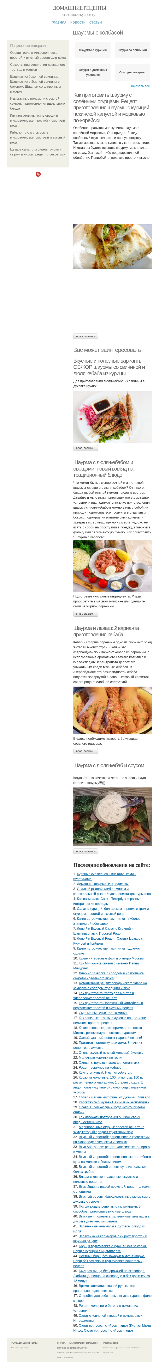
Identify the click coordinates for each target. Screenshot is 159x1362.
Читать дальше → (86, 336)
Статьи (95, 22)
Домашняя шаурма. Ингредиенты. (103, 884)
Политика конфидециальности (72, 1348)
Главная (58, 22)
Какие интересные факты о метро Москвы (111, 958)
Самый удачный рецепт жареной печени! (110, 1037)
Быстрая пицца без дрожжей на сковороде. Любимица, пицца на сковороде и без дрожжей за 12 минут (111, 1276)
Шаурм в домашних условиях (93, 72)
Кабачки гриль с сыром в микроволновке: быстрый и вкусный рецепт (37, 137)
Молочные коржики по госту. (100, 1057)
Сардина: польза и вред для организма (109, 1062)
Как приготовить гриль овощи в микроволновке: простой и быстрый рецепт (37, 120)
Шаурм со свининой (132, 50)
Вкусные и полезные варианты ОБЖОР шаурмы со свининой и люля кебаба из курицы (109, 367)
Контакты (61, 1343)
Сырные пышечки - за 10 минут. (103, 1013)
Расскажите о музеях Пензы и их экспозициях (114, 1102)
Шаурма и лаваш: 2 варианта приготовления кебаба (106, 631)
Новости (78, 22)
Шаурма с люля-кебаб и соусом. (109, 765)
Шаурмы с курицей (93, 50)
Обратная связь (110, 1343)
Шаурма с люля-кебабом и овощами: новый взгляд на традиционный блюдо (103, 468)
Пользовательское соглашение (83, 1343)
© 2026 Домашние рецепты (24, 1343)
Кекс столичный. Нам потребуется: (105, 1072)
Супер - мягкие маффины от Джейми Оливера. (115, 1097)
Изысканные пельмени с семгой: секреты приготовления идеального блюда (37, 103)
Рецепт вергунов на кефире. (100, 1067)
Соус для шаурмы (132, 72)
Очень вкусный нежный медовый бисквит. (111, 1052)
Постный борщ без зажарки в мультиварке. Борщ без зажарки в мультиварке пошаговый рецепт (109, 1261)
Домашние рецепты (79, 8)
